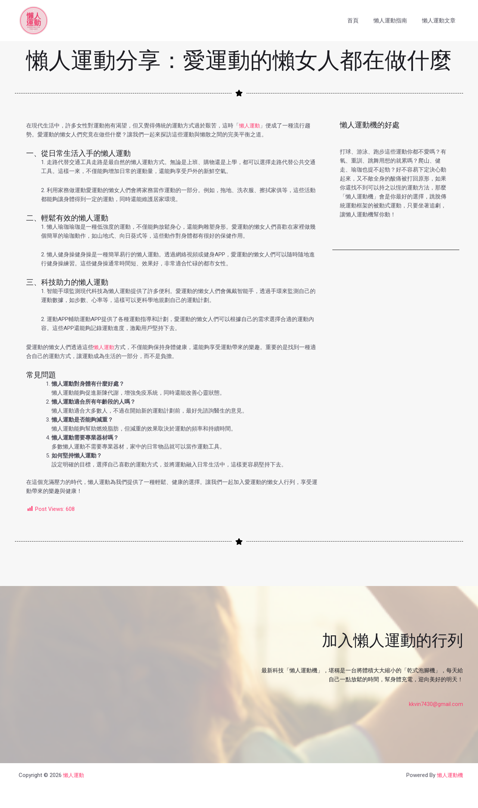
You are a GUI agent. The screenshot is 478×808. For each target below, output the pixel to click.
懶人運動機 (449, 775)
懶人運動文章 (440, 20)
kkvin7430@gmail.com (436, 704)
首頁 (362, 20)
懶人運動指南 (396, 20)
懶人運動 (250, 125)
